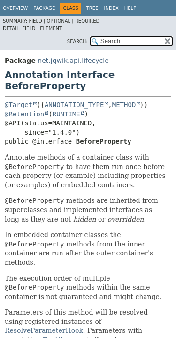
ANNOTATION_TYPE (74, 104)
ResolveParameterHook (44, 330)
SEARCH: (77, 41)
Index (111, 8)
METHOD (124, 104)
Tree (92, 8)
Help (130, 8)
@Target (18, 104)
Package (44, 8)
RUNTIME (66, 114)
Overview (15, 8)
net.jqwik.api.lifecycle (73, 60)
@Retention (24, 114)
